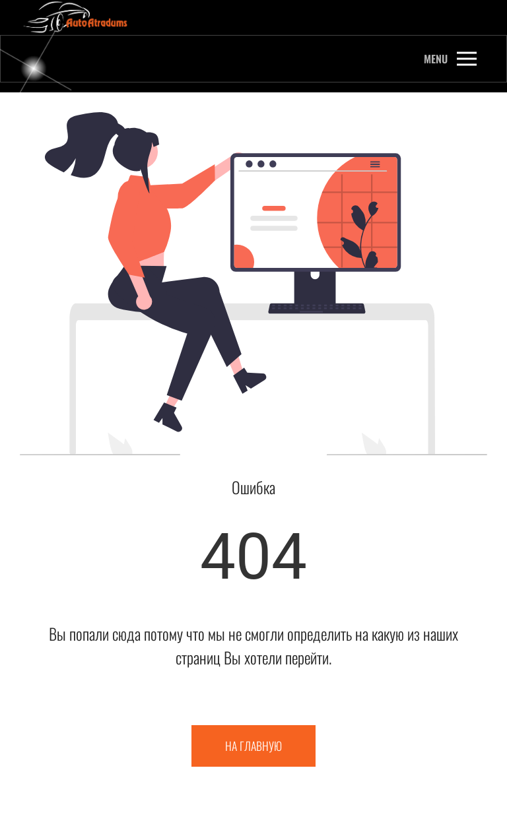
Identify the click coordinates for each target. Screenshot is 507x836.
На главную (253, 745)
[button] (450, 59)
